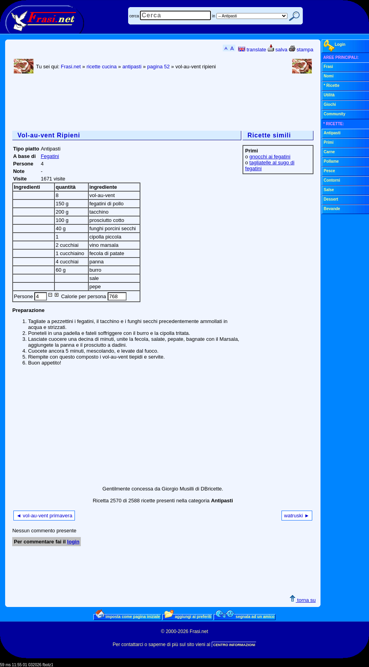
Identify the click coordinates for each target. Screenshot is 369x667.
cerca (134, 16)
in (213, 16)
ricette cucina (101, 67)
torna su (302, 600)
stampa (301, 50)
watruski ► (296, 516)
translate (252, 50)
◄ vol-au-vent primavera (44, 516)
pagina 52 (158, 67)
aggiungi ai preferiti (188, 616)
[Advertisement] (155, 103)
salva (277, 50)
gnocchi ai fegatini (270, 157)
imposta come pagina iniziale (127, 616)
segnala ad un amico (245, 616)
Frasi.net (71, 67)
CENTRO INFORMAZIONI (234, 645)
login (73, 542)
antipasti (131, 67)
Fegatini (50, 156)
